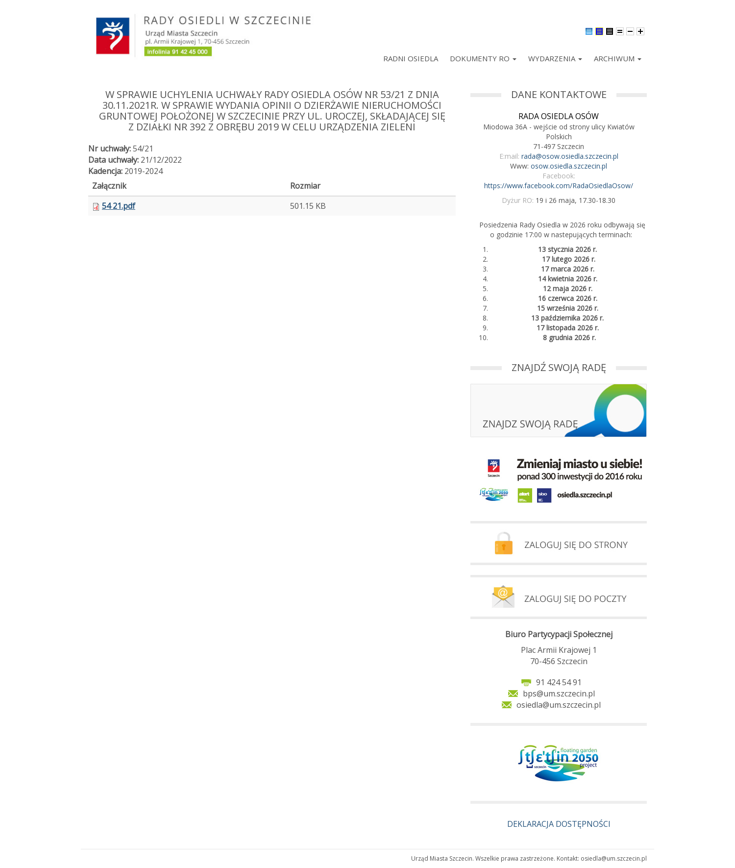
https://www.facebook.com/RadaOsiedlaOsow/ (558, 185)
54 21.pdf (118, 205)
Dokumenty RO (483, 58)
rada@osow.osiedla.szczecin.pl (569, 156)
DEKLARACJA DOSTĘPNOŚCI (559, 823)
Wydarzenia (555, 58)
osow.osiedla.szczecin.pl (569, 166)
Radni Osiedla (410, 58)
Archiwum (617, 58)
